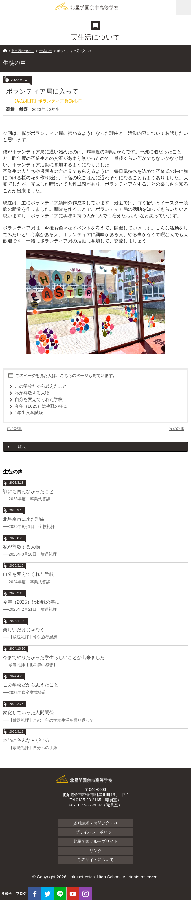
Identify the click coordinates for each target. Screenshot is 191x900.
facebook (34, 893)
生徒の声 (45, 51)
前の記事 (14, 429)
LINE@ (60, 893)
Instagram (85, 893)
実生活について (22, 51)
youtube (73, 893)
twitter (47, 893)
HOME (5, 50)
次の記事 (176, 429)
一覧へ (19, 447)
